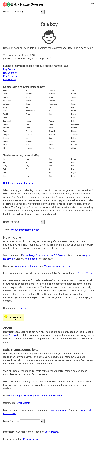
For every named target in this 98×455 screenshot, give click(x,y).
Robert (28, 97)
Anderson (7, 101)
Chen (5, 145)
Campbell (7, 121)
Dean (5, 131)
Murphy (6, 124)
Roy (27, 159)
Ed (27, 90)
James (74, 90)
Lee (50, 118)
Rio (72, 166)
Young (51, 121)
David (5, 114)
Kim (27, 107)
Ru (27, 162)
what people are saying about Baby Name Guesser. (36, 395)
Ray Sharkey (9, 79)
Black (5, 118)
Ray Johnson (10, 72)
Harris (51, 114)
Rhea (5, 173)
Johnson (6, 104)
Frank (73, 114)
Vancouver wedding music (58, 266)
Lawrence (75, 124)
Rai (4, 169)
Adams (6, 138)
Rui (50, 173)
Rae (50, 162)
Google (13, 335)
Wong (28, 145)
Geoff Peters (51, 431)
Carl (27, 138)
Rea (50, 166)
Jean (28, 124)
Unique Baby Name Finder (25, 229)
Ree (50, 169)
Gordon (51, 148)
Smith (28, 101)
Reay (73, 176)
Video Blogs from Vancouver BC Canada (44, 255)
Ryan (51, 145)
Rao (50, 159)
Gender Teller (85, 273)
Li (26, 118)
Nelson (28, 121)
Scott (73, 94)
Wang (51, 128)
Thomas (52, 90)
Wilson (74, 101)
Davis (28, 104)
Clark (73, 107)
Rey (27, 166)
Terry (51, 124)
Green (73, 104)
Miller (51, 97)
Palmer (29, 135)
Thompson (30, 111)
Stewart (29, 141)
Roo (4, 176)
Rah (50, 176)
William (29, 94)
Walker (6, 128)
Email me (21, 308)
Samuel (74, 135)
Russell (51, 138)
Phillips (74, 128)
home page (31, 258)
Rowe (73, 159)
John (5, 94)
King (5, 107)
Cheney (6, 141)
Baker (73, 138)
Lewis (73, 111)
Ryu (72, 169)
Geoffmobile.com (58, 410)
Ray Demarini (10, 76)
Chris (28, 128)
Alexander (53, 104)
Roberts (29, 131)
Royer (73, 173)
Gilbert (74, 148)
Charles (52, 101)
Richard (74, 131)
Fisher (73, 121)
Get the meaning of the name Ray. (21, 183)
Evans (51, 141)
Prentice (52, 135)
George (74, 145)
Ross (73, 118)
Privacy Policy (30, 439)
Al (49, 111)
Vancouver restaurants (27, 266)
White (73, 97)
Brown (28, 114)
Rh (4, 162)
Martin (5, 97)
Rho (27, 176)
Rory (5, 166)
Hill (4, 148)
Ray (4, 159)
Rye (27, 173)
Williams (52, 94)
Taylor (51, 107)
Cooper (6, 135)
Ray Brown (9, 69)
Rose (5, 111)
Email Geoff (23, 402)
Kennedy (52, 131)
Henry (5, 90)
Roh (27, 169)
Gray (73, 141)
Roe (73, 162)
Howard (29, 148)
